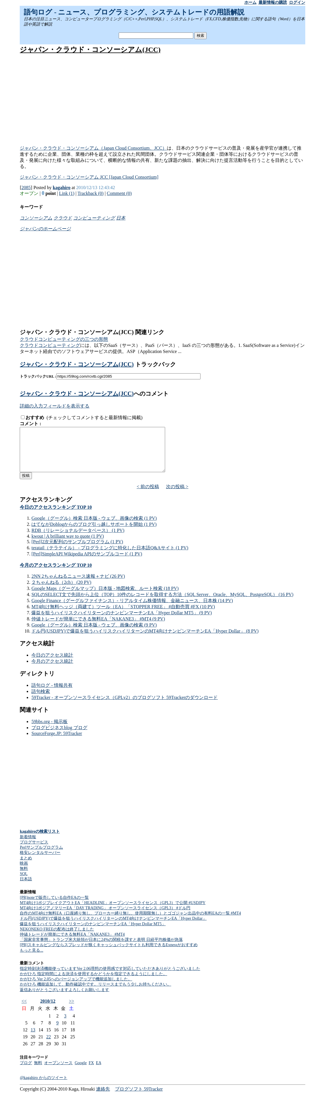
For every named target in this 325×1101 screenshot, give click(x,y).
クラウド (62, 218)
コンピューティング (94, 218)
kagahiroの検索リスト (39, 840)
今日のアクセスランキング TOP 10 (56, 515)
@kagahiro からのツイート (43, 1086)
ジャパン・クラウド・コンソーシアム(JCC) (90, 49)
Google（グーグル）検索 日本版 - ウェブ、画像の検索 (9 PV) (94, 633)
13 (33, 1038)
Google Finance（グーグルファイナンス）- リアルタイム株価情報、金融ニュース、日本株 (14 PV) (132, 609)
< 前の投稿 (148, 495)
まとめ (26, 867)
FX (91, 1071)
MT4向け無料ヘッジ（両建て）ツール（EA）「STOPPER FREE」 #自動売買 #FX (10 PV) (123, 615)
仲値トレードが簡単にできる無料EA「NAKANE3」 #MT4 (72, 943)
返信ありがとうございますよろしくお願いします (64, 998)
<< (24, 1009)
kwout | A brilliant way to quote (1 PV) (67, 544)
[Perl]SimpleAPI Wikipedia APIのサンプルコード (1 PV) (86, 562)
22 (48, 1045)
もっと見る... (31, 959)
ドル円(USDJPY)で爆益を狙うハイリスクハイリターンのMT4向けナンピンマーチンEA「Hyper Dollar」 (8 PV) (145, 639)
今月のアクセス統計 (52, 669)
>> (71, 1009)
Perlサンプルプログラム (41, 856)
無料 (24, 877)
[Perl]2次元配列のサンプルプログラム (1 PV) (77, 550)
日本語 (26, 887)
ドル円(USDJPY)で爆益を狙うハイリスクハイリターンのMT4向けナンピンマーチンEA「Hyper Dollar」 (113, 927)
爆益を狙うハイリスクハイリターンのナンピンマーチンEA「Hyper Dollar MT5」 (92, 932)
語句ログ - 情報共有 (51, 693)
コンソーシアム (36, 218)
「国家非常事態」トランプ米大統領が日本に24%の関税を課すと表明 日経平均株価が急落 (101, 948)
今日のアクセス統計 (52, 663)
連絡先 (103, 1097)
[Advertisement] (162, 100)
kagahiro (62, 187)
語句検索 (40, 700)
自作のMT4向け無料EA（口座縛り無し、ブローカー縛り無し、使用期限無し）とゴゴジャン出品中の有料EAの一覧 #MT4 (130, 922)
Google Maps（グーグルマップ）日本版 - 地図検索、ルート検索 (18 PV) (104, 597)
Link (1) (66, 193)
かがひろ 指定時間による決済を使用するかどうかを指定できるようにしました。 (93, 982)
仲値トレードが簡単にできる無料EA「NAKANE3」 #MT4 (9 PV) (98, 627)
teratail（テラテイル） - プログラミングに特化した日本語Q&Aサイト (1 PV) (109, 556)
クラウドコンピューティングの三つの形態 (64, 339)
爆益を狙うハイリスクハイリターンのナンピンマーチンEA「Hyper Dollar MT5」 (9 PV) (121, 621)
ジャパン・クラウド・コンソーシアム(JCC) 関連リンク (92, 332)
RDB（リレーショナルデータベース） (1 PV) (77, 539)
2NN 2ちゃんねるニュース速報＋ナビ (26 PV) (78, 584)
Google (80, 1071)
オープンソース (58, 1071)
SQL (23, 882)
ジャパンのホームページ (45, 228)
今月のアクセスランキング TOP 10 (56, 573)
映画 (24, 872)
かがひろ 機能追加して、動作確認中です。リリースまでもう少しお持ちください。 (95, 993)
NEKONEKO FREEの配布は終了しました (57, 938)
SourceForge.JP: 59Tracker (56, 742)
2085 (26, 187)
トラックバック (155, 364)
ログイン (297, 2)
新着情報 (28, 845)
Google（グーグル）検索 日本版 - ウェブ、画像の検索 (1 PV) (94, 526)
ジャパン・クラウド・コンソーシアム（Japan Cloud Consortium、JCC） (93, 148)
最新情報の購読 (273, 2)
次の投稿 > (177, 495)
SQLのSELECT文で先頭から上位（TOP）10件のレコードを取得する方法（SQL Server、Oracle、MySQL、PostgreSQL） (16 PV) (162, 603)
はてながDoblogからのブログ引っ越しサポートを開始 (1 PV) (93, 532)
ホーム (250, 2)
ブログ (26, 1071)
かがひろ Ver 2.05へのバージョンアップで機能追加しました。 (76, 988)
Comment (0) (119, 193)
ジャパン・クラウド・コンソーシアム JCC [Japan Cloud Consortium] (89, 177)
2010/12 (47, 1009)
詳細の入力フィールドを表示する (54, 405)
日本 (120, 218)
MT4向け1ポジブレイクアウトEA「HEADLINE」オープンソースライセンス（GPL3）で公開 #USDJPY (112, 911)
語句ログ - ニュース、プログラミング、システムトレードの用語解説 (134, 12)
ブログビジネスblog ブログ (59, 736)
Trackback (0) (90, 193)
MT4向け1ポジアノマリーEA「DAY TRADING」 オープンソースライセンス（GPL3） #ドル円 (105, 917)
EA (98, 1071)
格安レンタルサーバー (40, 861)
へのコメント (151, 393)
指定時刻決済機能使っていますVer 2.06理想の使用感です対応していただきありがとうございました (110, 977)
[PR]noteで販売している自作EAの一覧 (54, 906)
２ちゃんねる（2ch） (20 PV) (61, 590)
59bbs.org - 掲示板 (49, 730)
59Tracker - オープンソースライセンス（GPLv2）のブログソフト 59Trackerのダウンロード (124, 706)
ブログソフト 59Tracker (139, 1097)
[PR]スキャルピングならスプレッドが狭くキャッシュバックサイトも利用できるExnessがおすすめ (108, 953)
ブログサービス (34, 851)
